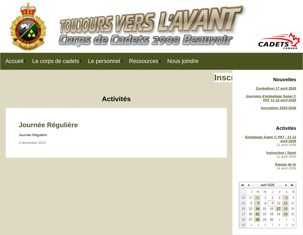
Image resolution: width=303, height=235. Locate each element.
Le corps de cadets (55, 61)
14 (257, 209)
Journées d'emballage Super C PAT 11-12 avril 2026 (271, 98)
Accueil (14, 61)
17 (278, 209)
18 (285, 209)
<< (243, 185)
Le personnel (104, 61)
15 (264, 209)
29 (264, 219)
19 (292, 209)
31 (257, 198)
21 (257, 214)
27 (250, 219)
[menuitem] (13, 61)
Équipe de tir (285, 164)
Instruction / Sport (281, 153)
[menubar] (102, 61)
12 (292, 203)
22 (264, 214)
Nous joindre (183, 61)
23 (271, 214)
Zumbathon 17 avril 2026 (276, 88)
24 (278, 214)
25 (285, 214)
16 (271, 209)
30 (250, 198)
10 (278, 203)
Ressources (143, 61)
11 (285, 203)
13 (250, 209)
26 (292, 214)
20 (250, 214)
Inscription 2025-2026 (278, 108)
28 (257, 219)
